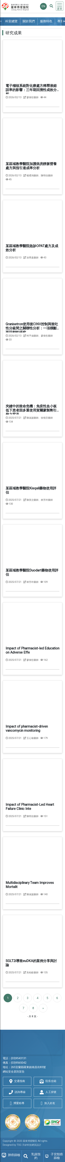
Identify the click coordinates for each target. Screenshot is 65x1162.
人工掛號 (48, 1092)
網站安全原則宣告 (14, 1072)
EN (43, 6)
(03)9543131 (18, 1058)
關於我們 (29, 21)
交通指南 (17, 1081)
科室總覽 (11, 21)
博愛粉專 (17, 1103)
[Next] (43, 1008)
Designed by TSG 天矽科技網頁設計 (22, 1145)
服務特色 (46, 21)
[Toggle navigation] (59, 6)
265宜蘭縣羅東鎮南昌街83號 (28, 1067)
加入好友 (48, 1103)
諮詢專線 (17, 1092)
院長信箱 (48, 1081)
